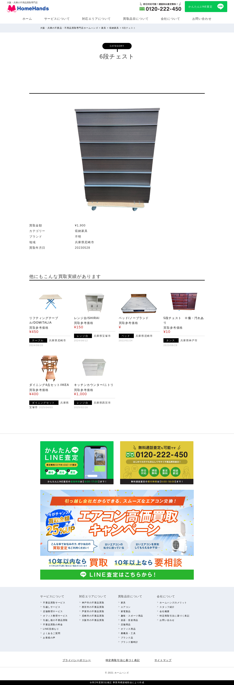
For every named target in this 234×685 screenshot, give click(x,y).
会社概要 (164, 611)
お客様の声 (49, 637)
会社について (170, 18)
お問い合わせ (202, 18)
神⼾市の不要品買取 (93, 602)
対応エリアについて (96, 18)
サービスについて (57, 18)
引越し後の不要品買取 (55, 620)
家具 (123, 602)
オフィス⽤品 (128, 629)
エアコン (126, 607)
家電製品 (126, 611)
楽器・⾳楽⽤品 (129, 620)
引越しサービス (51, 607)
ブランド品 (127, 637)
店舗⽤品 (126, 624)
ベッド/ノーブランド (134, 318)
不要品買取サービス (54, 602)
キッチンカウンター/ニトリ (94, 384)
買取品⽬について (136, 18)
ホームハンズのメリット (173, 602)
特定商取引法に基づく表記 (174, 616)
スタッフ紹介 (167, 607)
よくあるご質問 (51, 633)
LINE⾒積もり (51, 629)
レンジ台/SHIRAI (86, 318)
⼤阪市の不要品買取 (93, 620)
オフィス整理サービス (55, 616)
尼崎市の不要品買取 (93, 616)
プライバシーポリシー (77, 660)
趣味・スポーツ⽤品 (132, 616)
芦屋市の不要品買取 (93, 611)
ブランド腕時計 (129, 642)
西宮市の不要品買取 (93, 607)
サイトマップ (163, 660)
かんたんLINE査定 (200, 6)
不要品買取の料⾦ (53, 624)
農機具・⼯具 (128, 633)
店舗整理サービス (53, 611)
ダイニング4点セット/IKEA (49, 384)
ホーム (27, 18)
